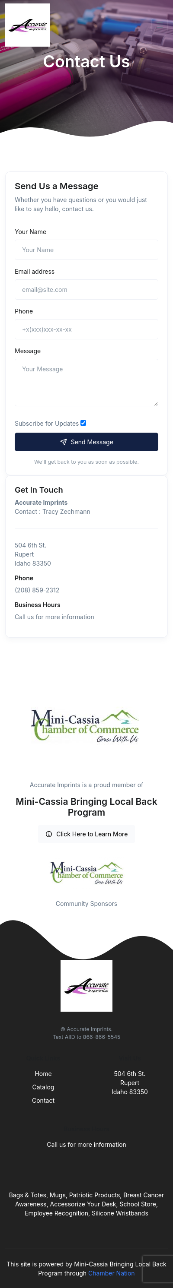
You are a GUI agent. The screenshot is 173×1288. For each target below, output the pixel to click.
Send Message (86, 442)
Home (43, 1073)
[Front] (29, 25)
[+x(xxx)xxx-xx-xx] (86, 329)
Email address (34, 271)
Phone (24, 311)
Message (28, 350)
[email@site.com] (86, 289)
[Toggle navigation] (159, 25)
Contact (43, 1100)
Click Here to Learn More (86, 834)
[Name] (86, 250)
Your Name (30, 231)
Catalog (43, 1087)
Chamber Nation (111, 1273)
